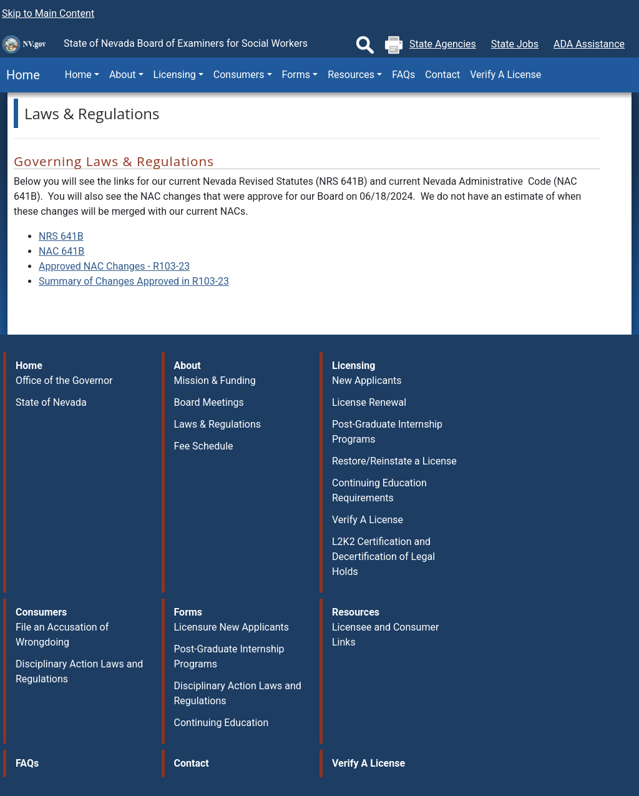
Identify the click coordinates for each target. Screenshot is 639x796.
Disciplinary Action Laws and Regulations (79, 671)
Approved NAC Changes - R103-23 (114, 266)
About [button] (122, 75)
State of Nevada (51, 402)
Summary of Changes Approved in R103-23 (134, 281)
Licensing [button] (175, 75)
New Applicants (366, 380)
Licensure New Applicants (232, 627)
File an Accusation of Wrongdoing (62, 634)
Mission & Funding (215, 380)
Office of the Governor (64, 380)
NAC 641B (61, 251)
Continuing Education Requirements (379, 490)
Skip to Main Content (48, 13)
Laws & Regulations (217, 424)
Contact (442, 75)
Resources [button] (351, 75)
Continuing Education (221, 723)
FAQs (403, 75)
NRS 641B (61, 236)
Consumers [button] (239, 75)
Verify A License (505, 75)
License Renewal (369, 402)
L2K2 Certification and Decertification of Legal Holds (383, 556)
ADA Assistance (589, 44)
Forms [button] (296, 75)
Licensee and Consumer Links (385, 634)
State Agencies (442, 44)
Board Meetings (209, 402)
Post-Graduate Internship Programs (387, 431)
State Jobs (515, 44)
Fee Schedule (203, 446)
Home (20, 74)
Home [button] (78, 75)
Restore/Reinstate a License (394, 461)
